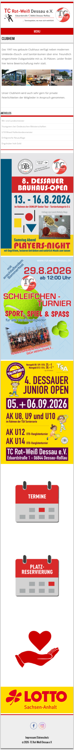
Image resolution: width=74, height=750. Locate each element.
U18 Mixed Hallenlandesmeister (17, 132)
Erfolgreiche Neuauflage (13, 137)
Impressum (30, 737)
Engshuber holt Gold (11, 143)
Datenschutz (43, 737)
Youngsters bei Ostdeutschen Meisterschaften (24, 126)
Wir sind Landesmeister (13, 120)
